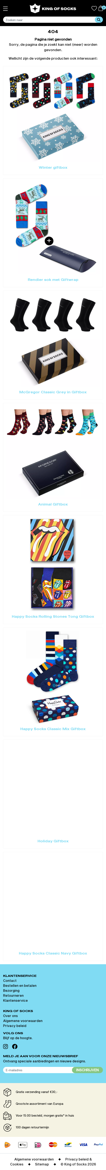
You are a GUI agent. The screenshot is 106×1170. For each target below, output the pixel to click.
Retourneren (13, 995)
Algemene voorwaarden (23, 1021)
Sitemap (42, 1164)
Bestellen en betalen (20, 985)
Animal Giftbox (53, 504)
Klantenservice (15, 1000)
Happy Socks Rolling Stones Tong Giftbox (53, 616)
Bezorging (11, 990)
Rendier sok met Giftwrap (53, 280)
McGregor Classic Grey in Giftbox (53, 392)
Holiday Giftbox (53, 841)
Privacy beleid (14, 1026)
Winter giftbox (53, 167)
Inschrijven (87, 1070)
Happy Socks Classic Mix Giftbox (53, 729)
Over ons (10, 1016)
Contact (10, 980)
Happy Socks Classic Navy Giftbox (53, 953)
